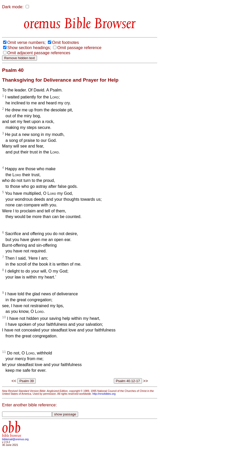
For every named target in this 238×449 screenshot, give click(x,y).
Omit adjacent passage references (38, 53)
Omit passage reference (79, 47)
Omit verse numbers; (26, 42)
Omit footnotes (65, 42)
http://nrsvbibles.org (103, 393)
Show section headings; (29, 47)
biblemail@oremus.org (15, 439)
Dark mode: (13, 7)
